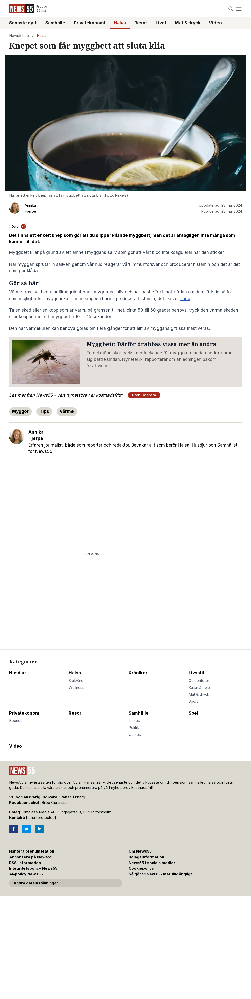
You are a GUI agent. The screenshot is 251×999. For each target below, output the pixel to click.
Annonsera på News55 (30, 857)
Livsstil (196, 672)
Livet (161, 22)
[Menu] (239, 9)
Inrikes (134, 720)
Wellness (76, 687)
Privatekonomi (89, 22)
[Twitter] (26, 829)
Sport (193, 701)
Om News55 (140, 851)
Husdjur (17, 672)
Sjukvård (76, 680)
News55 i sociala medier (152, 863)
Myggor (20, 411)
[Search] (230, 9)
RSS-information (25, 863)
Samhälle (55, 22)
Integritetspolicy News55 (33, 868)
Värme (67, 411)
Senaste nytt (23, 22)
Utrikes (135, 734)
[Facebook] (13, 829)
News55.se (19, 35)
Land (185, 298)
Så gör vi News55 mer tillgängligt (161, 874)
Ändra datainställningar (35, 883)
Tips (44, 411)
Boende (16, 720)
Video (215, 22)
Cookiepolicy (141, 868)
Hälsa (120, 22)
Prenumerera (144, 395)
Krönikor (138, 672)
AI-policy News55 (26, 874)
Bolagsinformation (146, 857)
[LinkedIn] (39, 829)
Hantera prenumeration (31, 851)
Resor (140, 22)
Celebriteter (199, 680)
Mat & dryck (187, 22)
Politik (134, 727)
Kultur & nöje (199, 687)
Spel (193, 713)
